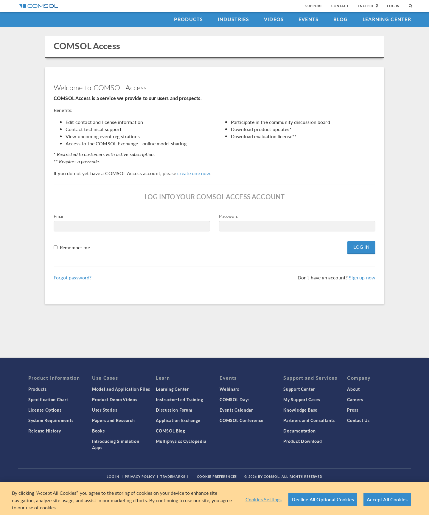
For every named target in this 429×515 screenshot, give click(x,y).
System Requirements (50, 420)
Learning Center (387, 19)
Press (352, 410)
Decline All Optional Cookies (323, 499)
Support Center (299, 389)
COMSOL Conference (242, 420)
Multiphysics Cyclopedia (181, 441)
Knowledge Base (300, 410)
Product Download (302, 441)
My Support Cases (301, 399)
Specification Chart (48, 399)
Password (228, 216)
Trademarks (172, 476)
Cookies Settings (263, 499)
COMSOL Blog (170, 431)
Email (59, 216)
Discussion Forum (174, 410)
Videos (274, 19)
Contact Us (358, 420)
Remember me (75, 247)
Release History (44, 431)
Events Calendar (236, 410)
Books (98, 431)
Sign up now (362, 277)
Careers (355, 399)
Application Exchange (178, 420)
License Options (45, 410)
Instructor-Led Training (179, 399)
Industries (233, 19)
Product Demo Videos (114, 399)
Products (188, 19)
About (353, 389)
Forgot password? (72, 277)
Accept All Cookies (387, 499)
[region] (214, 498)
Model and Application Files (121, 389)
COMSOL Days (235, 399)
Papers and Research (113, 420)
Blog (340, 19)
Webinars (229, 389)
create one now (193, 173)
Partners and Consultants (309, 420)
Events (309, 19)
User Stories (104, 410)
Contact (340, 6)
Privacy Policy (140, 476)
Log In (393, 6)
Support (313, 6)
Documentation (299, 431)
